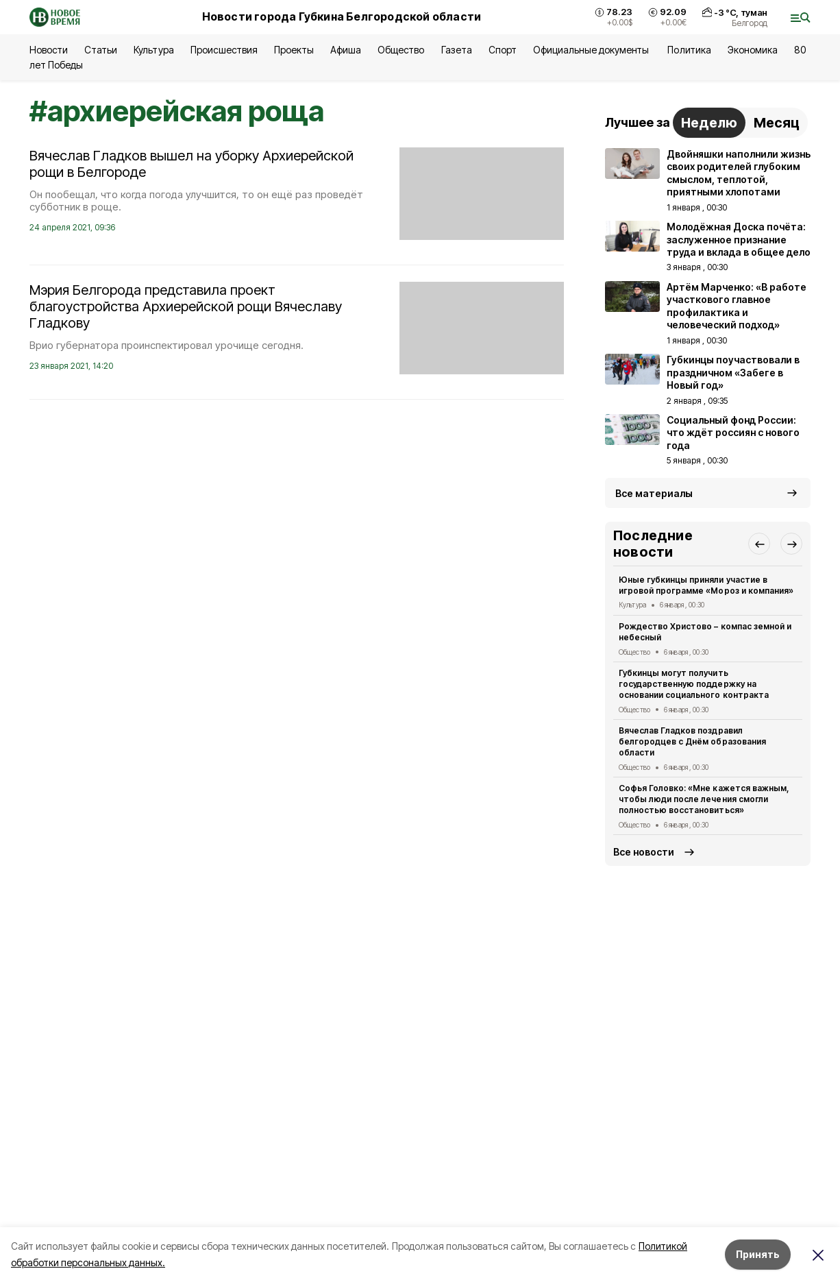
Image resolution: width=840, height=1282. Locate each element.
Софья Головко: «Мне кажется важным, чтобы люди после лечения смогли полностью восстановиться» (704, 799)
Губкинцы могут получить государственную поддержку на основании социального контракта (694, 684)
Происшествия (224, 50)
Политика (689, 50)
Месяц (777, 122)
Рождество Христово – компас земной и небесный (705, 631)
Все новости (643, 852)
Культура (153, 50)
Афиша (345, 50)
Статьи (100, 50)
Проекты (294, 50)
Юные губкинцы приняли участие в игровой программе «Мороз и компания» (706, 585)
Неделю (709, 122)
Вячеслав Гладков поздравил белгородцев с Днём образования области (692, 741)
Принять (758, 1254)
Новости (48, 50)
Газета (456, 50)
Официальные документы (592, 50)
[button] (759, 544)
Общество (401, 50)
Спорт (503, 50)
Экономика (753, 50)
